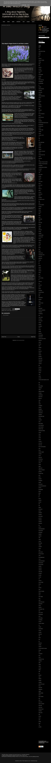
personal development (42, 485)
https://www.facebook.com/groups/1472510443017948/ (11, 219)
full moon (40, 285)
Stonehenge (41, 614)
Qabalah (40, 534)
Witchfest (40, 710)
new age (40, 441)
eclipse (40, 226)
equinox (40, 240)
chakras (40, 144)
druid (39, 217)
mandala (40, 393)
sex (39, 585)
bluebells (40, 110)
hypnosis (40, 340)
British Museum (41, 117)
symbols (40, 632)
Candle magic (41, 129)
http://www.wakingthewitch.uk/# (11, 84)
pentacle (40, 478)
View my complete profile (43, 32)
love (39, 382)
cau (39, 140)
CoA (39, 160)
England (40, 233)
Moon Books (41, 423)
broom (40, 119)
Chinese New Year (42, 154)
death (39, 190)
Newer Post (4, 336)
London (8, 310)
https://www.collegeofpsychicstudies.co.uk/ (10, 140)
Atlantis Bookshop (42, 95)
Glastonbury (41, 297)
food (39, 274)
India (39, 345)
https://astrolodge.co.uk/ (7, 213)
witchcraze (40, 707)
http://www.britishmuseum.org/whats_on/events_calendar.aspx (13, 123)
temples (40, 644)
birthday (40, 104)
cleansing (40, 158)
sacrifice (40, 566)
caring (40, 133)
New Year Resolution (42, 446)
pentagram (40, 480)
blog (39, 108)
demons (40, 192)
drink (39, 213)
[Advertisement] (18, 34)
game (39, 286)
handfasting (40, 313)
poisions (40, 500)
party (39, 475)
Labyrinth (40, 361)
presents (40, 518)
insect (40, 349)
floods (40, 265)
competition (40, 165)
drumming (40, 219)
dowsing (40, 206)
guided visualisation (42, 310)
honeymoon (41, 336)
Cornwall (40, 169)
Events (33, 21)
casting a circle (41, 135)
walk (39, 671)
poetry (40, 498)
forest (39, 276)
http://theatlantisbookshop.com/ (18, 209)
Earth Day (40, 222)
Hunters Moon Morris (42, 338)
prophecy (40, 521)
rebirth (40, 539)
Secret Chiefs (41, 582)
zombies (40, 726)
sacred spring (41, 564)
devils (40, 195)
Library (40, 372)
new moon (40, 443)
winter (40, 694)
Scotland (40, 573)
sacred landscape (42, 560)
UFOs (40, 657)
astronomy (40, 92)
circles (40, 156)
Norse (40, 450)
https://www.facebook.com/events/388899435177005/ (11, 247)
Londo (40, 376)
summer (40, 621)
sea (39, 578)
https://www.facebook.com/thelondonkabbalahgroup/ (11, 107)
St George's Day (41, 609)
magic (40, 389)
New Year (40, 444)
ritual (39, 550)
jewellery (40, 356)
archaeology (41, 81)
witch (39, 700)
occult (40, 455)
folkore (40, 272)
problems (40, 519)
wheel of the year (41, 684)
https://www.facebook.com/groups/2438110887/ (11, 253)
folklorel (40, 270)
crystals (40, 176)
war (39, 673)
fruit (39, 283)
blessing (40, 106)
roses (39, 555)
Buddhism (40, 120)
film (39, 261)
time (39, 651)
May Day (40, 398)
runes (39, 559)
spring (40, 605)
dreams (40, 211)
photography (41, 489)
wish (39, 698)
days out (40, 188)
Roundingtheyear (41, 557)
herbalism (40, 326)
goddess (40, 299)
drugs (39, 215)
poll (39, 503)
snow (39, 594)
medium (40, 407)
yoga (39, 723)
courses (40, 170)
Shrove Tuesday (41, 591)
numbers (40, 453)
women (40, 716)
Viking (40, 664)
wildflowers (40, 689)
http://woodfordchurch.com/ (25, 292)
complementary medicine (43, 167)
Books (8, 21)
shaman (40, 587)
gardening (40, 290)
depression (40, 194)
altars (39, 63)
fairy (39, 249)
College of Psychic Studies (43, 161)
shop (39, 589)
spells (40, 600)
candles (40, 131)
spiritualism (40, 603)
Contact (28, 21)
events (5, 310)
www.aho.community (24, 126)
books (40, 115)
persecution (40, 484)
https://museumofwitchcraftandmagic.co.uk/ (10, 94)
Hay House (40, 320)
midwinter (40, 414)
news (39, 448)
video (39, 662)
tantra (40, 637)
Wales (40, 669)
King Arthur (40, 360)
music (40, 434)
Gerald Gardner (41, 292)
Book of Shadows (42, 113)
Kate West (40, 358)
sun (39, 625)
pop (39, 505)
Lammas (40, 363)
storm (39, 616)
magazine (40, 387)
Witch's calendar (41, 703)
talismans (40, 634)
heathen (40, 324)
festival (40, 260)
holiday (40, 331)
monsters (40, 419)
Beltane (40, 101)
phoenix (40, 487)
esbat (39, 242)
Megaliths (40, 409)
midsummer (41, 412)
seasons (40, 580)
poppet (40, 507)
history (40, 329)
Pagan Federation (42, 469)
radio (39, 537)
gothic (40, 304)
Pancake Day (41, 473)
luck (39, 384)
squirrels (40, 607)
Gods (39, 301)
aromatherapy (41, 83)
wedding (40, 682)
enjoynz (29, 760)
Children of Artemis (42, 151)
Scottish (40, 575)
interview (40, 351)
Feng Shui (40, 256)
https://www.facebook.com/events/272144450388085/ (13, 229)
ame (39, 65)
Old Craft (40, 457)
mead (39, 403)
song (39, 598)
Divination (18, 21)
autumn (40, 97)
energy (40, 231)
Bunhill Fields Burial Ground (43, 122)
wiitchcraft (40, 687)
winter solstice (41, 696)
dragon (40, 208)
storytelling (40, 619)
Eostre (40, 238)
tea (39, 641)
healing (40, 322)
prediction (40, 512)
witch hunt (40, 701)
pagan (10, 310)
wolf (39, 714)
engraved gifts (41, 235)
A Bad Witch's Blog (42, 51)
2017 (39, 49)
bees (39, 99)
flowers (40, 267)
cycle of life (40, 181)
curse (39, 179)
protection (40, 523)
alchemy (40, 58)
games (40, 288)
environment (41, 236)
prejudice (40, 514)
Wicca (40, 685)
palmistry (40, 471)
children (40, 149)
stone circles (41, 612)
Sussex (40, 630)
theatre (40, 650)
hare (39, 315)
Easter (40, 224)
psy (39, 525)
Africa (40, 54)
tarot (39, 639)
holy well (40, 333)
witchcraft (15, 310)
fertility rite (40, 258)
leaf (39, 365)
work (39, 719)
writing (40, 721)
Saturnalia (40, 571)
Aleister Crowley (41, 60)
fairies (40, 247)
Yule (39, 725)
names (40, 437)
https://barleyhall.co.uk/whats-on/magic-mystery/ (22, 88)
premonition (41, 516)
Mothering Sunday (42, 430)
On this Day (41, 459)
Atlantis (40, 94)
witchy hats (40, 712)
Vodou (40, 666)
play (39, 494)
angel (39, 72)
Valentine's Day (41, 659)
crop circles (40, 174)
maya (39, 400)
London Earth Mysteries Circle (44, 379)
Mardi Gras (40, 396)
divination (40, 197)
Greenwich (40, 308)
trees (39, 655)
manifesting (40, 394)
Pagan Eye (40, 468)
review (40, 548)
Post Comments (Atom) (20, 340)
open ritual (40, 460)
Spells (13, 21)
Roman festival (41, 553)
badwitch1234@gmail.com (6, 306)
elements (40, 229)
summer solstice (41, 623)
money (40, 418)
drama (40, 210)
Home (4, 21)
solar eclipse (41, 596)
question (40, 535)
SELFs (40, 584)
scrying (13, 310)
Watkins (40, 678)
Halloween (40, 311)
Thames (40, 646)
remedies (40, 546)
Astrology (40, 90)
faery (39, 245)
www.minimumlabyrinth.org (28, 284)
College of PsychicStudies (43, 163)
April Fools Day (41, 79)
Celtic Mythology (41, 142)
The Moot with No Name (43, 648)
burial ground (41, 124)
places (40, 491)
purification (40, 532)
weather (40, 680)
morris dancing (41, 425)
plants (40, 493)
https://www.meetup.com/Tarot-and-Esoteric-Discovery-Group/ (13, 145)
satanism (40, 569)
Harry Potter (41, 317)
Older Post (33, 336)
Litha (39, 374)
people (40, 482)
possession (40, 509)
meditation (40, 405)
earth (39, 220)
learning (40, 367)
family (40, 251)
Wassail (40, 675)
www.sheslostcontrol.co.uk (27, 103)
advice (40, 53)
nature (40, 439)
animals (40, 76)
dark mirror (40, 185)
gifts (39, 295)
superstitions (41, 628)
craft (39, 172)
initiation (40, 347)
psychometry (41, 530)
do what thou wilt (41, 199)
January (40, 354)
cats (39, 138)
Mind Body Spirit (41, 416)
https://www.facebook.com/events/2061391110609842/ (12, 200)
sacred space (41, 562)
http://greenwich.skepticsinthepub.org (18, 111)
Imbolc (40, 342)
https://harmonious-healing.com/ (10, 289)
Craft (23, 21)
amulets (40, 69)
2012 (39, 47)
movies (40, 432)
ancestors (40, 70)
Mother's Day (41, 428)
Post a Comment (5, 315)
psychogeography (42, 528)
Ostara (40, 464)
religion (40, 544)
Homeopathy (41, 335)
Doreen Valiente (41, 204)
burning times (41, 126)
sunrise (40, 626)
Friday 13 (40, 281)
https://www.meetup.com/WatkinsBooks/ (21, 117)
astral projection (41, 88)
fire (39, 263)
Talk (39, 635)
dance (40, 183)
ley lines (40, 370)
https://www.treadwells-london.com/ (27, 130)
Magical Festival (41, 391)
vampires (40, 660)
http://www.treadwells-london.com (24, 154)
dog (39, 201)
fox (39, 279)
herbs (39, 327)
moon (39, 421)
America (40, 67)
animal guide (41, 74)
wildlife (40, 691)
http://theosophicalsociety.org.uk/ (9, 149)
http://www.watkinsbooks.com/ (21, 116)
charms (40, 147)
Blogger (36, 760)
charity (40, 145)
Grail (39, 306)
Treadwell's (40, 653)
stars (39, 610)
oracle (40, 462)
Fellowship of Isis (41, 254)
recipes (40, 541)
